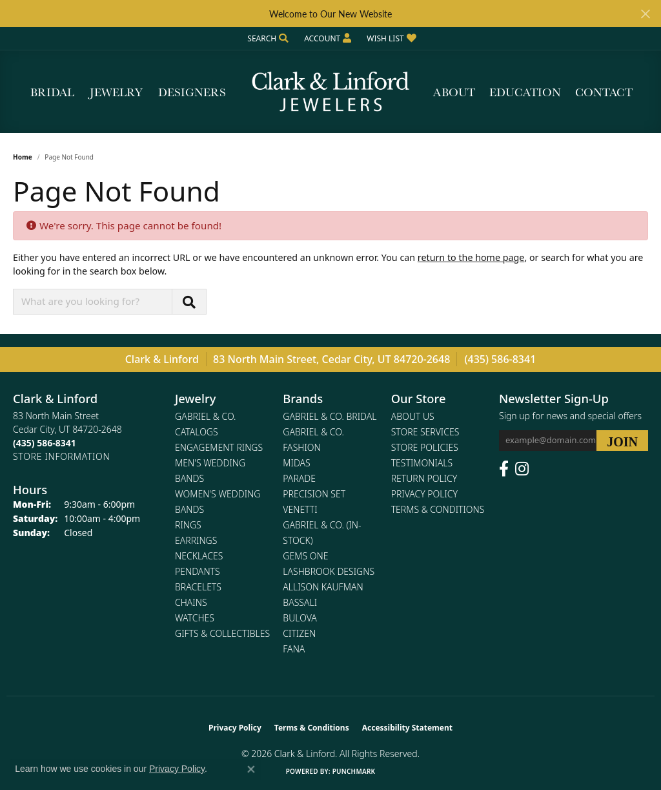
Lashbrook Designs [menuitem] (328, 571)
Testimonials (422, 463)
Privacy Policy (424, 494)
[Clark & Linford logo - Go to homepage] (330, 92)
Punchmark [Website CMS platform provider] (354, 771)
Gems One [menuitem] (305, 556)
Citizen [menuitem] (299, 633)
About (454, 91)
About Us (412, 416)
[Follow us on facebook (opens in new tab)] (504, 469)
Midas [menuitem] (296, 463)
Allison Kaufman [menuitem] (323, 587)
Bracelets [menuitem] (198, 587)
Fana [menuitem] (294, 649)
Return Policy (424, 478)
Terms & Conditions (438, 509)
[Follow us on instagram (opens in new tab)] (522, 469)
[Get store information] (61, 456)
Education (525, 91)
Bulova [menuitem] (300, 618)
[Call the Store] (44, 443)
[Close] (645, 14)
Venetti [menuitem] (300, 509)
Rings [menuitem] (188, 525)
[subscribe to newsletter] (622, 440)
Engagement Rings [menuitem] (219, 447)
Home (22, 156)
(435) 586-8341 (500, 359)
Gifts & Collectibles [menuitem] (222, 633)
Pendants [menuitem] (197, 571)
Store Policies (424, 447)
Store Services (425, 432)
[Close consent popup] (251, 769)
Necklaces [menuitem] (199, 556)
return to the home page (471, 257)
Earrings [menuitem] (196, 540)
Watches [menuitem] (194, 618)
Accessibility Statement (407, 727)
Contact (604, 91)
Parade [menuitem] (299, 478)
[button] (267, 38)
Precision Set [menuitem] (314, 494)
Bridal (52, 91)
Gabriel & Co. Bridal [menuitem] (329, 416)
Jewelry (116, 91)
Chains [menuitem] (191, 602)
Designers (192, 91)
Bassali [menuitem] (300, 602)
